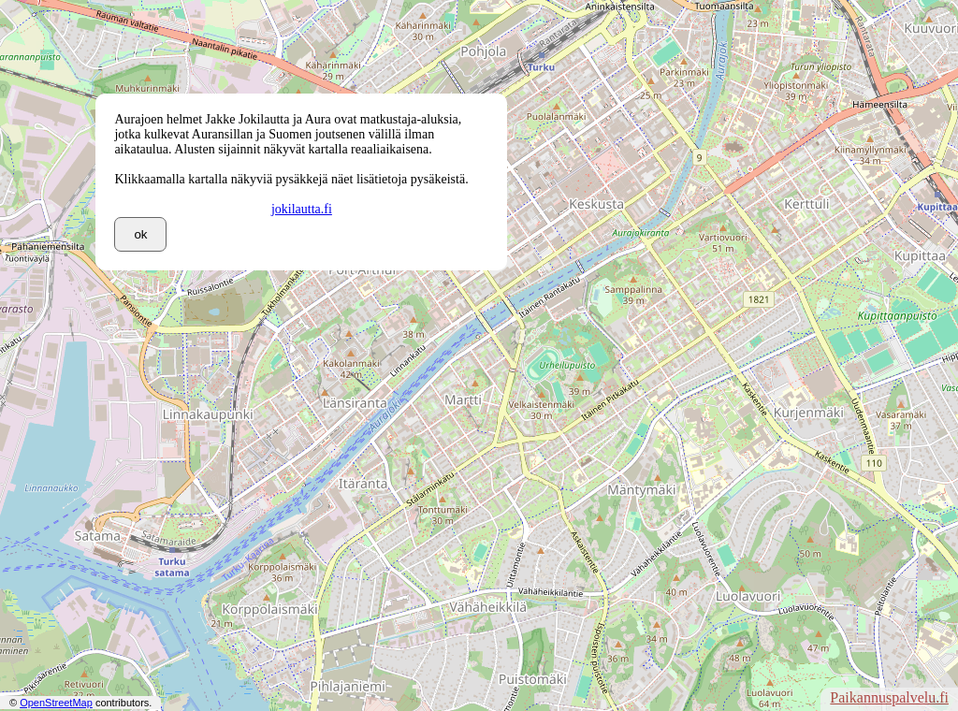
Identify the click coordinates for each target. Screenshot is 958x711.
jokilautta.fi (301, 209)
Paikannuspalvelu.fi (889, 697)
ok (140, 234)
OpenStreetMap (56, 702)
